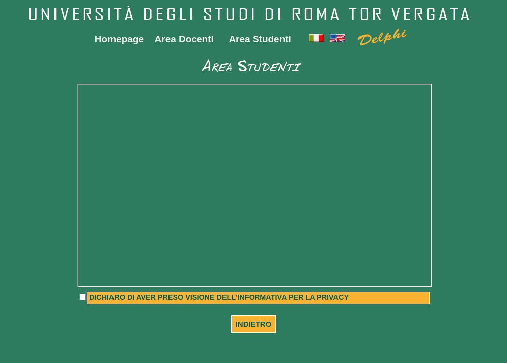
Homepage (119, 39)
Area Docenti (184, 39)
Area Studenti (260, 39)
